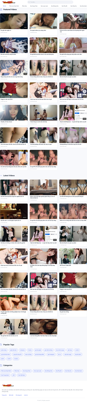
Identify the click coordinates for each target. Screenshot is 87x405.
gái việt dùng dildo (39, 354)
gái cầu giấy (38, 350)
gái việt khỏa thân (5, 354)
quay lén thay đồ (17, 354)
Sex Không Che (54, 6)
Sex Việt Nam (21, 375)
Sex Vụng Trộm (33, 6)
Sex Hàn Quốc (78, 370)
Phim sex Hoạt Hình (14, 6)
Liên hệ (25, 395)
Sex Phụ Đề (64, 6)
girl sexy (70, 350)
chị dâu (16, 358)
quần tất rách (13, 350)
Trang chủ (4, 395)
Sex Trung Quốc (5, 375)
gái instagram (51, 354)
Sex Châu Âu (74, 6)
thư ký (29, 350)
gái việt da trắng (48, 350)
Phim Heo (24, 6)
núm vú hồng (28, 354)
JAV (14, 375)
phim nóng (3, 350)
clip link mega (68, 354)
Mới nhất (11, 395)
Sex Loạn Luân (44, 6)
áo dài (77, 350)
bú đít (9, 358)
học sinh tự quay (60, 350)
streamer (22, 350)
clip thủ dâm (78, 354)
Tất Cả (4, 6)
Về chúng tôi (19, 395)
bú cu (59, 354)
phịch (2, 358)
